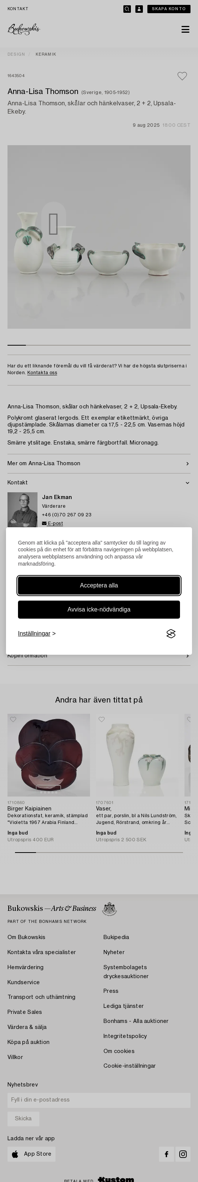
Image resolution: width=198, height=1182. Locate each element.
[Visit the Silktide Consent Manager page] (171, 634)
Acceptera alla (99, 585)
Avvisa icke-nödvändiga (99, 609)
